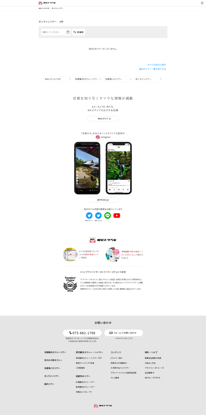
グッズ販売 (115, 377)
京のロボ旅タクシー (53, 360)
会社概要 (148, 372)
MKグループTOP (151, 377)
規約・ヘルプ (151, 352)
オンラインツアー (143, 79)
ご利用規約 (80, 368)
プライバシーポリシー (153, 368)
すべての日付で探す (156, 64)
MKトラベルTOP (53, 79)
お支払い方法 (150, 363)
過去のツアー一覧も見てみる (152, 68)
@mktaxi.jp (103, 199)
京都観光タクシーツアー (86, 79)
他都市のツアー (83, 376)
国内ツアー (49, 384)
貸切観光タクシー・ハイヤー (89, 352)
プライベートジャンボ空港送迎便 (123, 372)
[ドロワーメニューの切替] (202, 3)
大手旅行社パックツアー (120, 368)
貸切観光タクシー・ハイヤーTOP (89, 358)
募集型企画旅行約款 (153, 358)
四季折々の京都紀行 (119, 363)
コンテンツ (116, 352)
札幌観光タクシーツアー (85, 382)
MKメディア (103, 118)
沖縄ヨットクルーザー (84, 392)
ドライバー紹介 (116, 358)
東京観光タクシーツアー (85, 387)
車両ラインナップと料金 (85, 363)
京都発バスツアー (113, 79)
